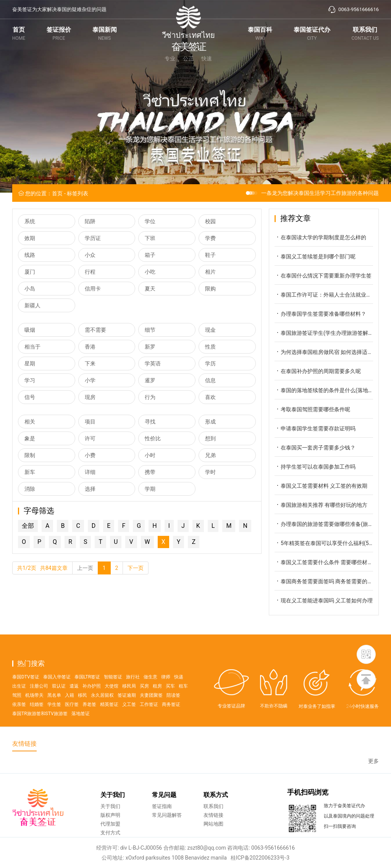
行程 (90, 272)
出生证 (19, 703)
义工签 (129, 722)
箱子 (150, 255)
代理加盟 (110, 839)
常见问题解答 (167, 830)
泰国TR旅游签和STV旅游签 (40, 731)
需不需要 (95, 330)
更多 (373, 769)
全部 (28, 525)
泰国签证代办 (312, 33)
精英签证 (109, 722)
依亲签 (19, 722)
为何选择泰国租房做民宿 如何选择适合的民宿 (324, 352)
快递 (178, 694)
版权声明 (110, 830)
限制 (29, 455)
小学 (90, 380)
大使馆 (111, 703)
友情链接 (213, 830)
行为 (150, 397)
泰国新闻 (104, 33)
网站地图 (213, 839)
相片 (210, 272)
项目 (90, 422)
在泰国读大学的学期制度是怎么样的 (320, 237)
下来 (90, 363)
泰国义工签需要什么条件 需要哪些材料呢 (324, 562)
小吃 (150, 272)
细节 (150, 330)
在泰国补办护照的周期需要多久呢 (318, 371)
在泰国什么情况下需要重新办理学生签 (323, 275)
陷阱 (90, 221)
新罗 (150, 347)
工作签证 (149, 722)
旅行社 (133, 694)
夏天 (150, 289)
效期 (29, 238)
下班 (150, 238)
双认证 (59, 703)
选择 (90, 489)
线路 (29, 255)
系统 (29, 221)
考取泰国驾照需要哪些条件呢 (312, 409)
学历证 (93, 238)
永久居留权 (102, 712)
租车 (183, 703)
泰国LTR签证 (87, 694)
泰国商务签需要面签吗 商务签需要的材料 (324, 581)
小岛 (29, 289)
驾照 (16, 712)
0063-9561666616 (353, 9)
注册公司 (39, 703)
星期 (29, 363)
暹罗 (150, 380)
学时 (210, 472)
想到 (210, 438)
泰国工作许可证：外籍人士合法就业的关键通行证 (324, 294)
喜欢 (210, 397)
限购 (210, 289)
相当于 (32, 347)
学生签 (54, 722)
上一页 (85, 568)
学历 (210, 363)
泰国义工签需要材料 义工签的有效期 (321, 485)
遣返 (74, 703)
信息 (210, 380)
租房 (157, 703)
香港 (90, 347)
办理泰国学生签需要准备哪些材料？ (320, 313)
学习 (29, 380)
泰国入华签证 (57, 694)
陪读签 (173, 712)
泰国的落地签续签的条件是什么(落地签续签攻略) (324, 390)
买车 (170, 703)
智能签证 (113, 694)
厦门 (29, 272)
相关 (29, 422)
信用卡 (93, 289)
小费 (90, 455)
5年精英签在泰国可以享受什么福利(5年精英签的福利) (324, 543)
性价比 (153, 438)
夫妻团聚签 (151, 712)
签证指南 (162, 821)
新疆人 (32, 305)
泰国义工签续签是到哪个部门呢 (315, 256)
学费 (210, 238)
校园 (210, 221)
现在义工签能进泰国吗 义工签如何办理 (324, 600)
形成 (210, 422)
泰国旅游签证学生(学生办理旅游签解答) (324, 332)
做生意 (150, 694)
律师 (165, 694)
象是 (29, 438)
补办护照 (91, 703)
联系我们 (365, 33)
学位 (150, 221)
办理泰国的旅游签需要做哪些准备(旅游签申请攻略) (324, 524)
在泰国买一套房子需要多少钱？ (315, 447)
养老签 (89, 722)
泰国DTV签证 (25, 694)
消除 (29, 489)
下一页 (136, 568)
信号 (29, 397)
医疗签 (72, 722)
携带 (150, 472)
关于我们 (110, 821)
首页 (18, 33)
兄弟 (210, 455)
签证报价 (59, 33)
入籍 (69, 712)
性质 (210, 347)
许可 (90, 438)
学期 (150, 489)
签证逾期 (127, 712)
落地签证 (80, 731)
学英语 (153, 363)
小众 (90, 255)
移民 (82, 712)
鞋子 (210, 255)
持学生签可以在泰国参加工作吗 (315, 466)
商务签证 (171, 722)
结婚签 (37, 722)
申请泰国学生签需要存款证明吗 (315, 428)
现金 (210, 330)
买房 (144, 703)
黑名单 (54, 712)
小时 (150, 455)
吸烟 (29, 330)
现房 (90, 397)
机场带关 (34, 712)
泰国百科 (260, 33)
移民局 (129, 703)
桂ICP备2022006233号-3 (260, 858)
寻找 (150, 422)
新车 (29, 472)
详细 (90, 472)
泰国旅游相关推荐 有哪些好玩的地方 (321, 504)
